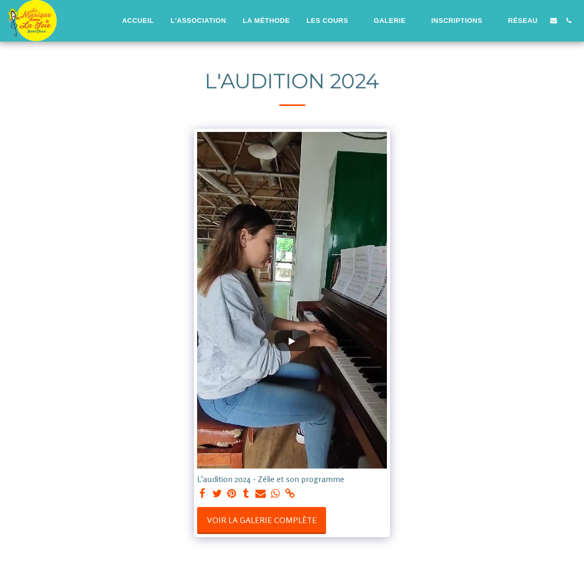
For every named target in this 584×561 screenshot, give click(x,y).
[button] (332, 21)
